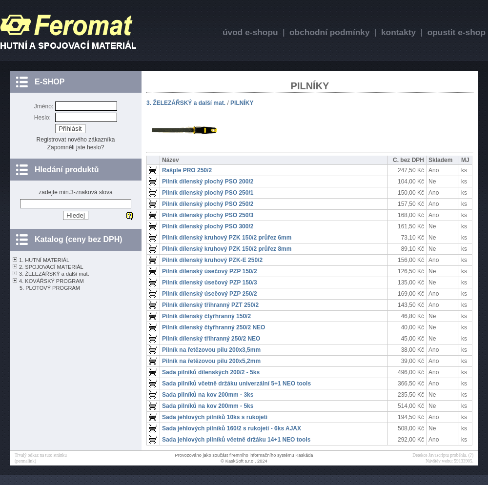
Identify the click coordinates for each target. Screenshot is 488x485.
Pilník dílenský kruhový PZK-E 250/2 (212, 260)
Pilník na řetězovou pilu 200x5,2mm (211, 361)
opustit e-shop (456, 32)
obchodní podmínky (329, 32)
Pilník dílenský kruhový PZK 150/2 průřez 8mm (226, 248)
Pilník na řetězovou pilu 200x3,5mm (211, 349)
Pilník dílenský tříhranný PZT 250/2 (210, 305)
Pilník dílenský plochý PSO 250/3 (207, 215)
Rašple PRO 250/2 (187, 170)
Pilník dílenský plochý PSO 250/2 (207, 204)
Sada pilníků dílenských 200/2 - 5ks (211, 372)
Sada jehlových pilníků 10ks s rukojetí (214, 417)
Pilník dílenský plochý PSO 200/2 (207, 181)
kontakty (398, 32)
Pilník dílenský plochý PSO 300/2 (207, 226)
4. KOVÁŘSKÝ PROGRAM (51, 281)
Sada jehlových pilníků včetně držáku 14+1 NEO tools (236, 439)
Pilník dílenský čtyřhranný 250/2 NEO (213, 327)
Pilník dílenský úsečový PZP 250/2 (209, 293)
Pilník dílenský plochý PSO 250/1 (207, 192)
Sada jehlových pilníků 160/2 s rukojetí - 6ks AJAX (231, 428)
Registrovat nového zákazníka (76, 139)
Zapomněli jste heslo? (75, 147)
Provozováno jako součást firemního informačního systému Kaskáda (244, 455)
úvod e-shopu (250, 32)
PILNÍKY (241, 103)
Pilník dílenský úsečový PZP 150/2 (209, 271)
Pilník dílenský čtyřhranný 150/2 (206, 316)
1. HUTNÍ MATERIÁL (44, 260)
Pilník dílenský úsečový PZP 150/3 (209, 282)
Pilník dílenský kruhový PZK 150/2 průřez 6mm (226, 237)
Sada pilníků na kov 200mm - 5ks (207, 406)
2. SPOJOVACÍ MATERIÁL (51, 267)
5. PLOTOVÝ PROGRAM (50, 288)
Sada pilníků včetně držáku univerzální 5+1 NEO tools (236, 383)
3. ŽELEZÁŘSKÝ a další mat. (54, 274)
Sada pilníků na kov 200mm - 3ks (207, 394)
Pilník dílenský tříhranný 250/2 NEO (211, 338)
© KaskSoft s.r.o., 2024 (244, 461)
